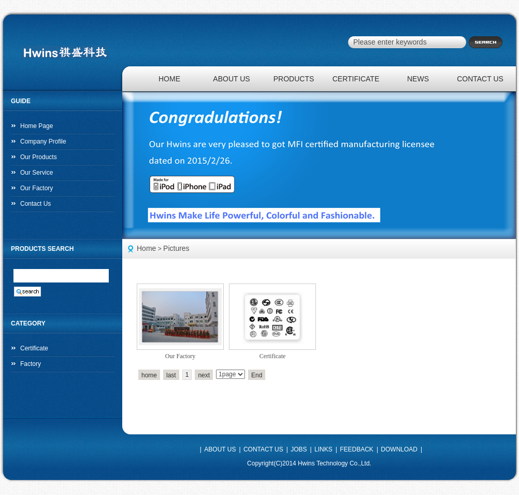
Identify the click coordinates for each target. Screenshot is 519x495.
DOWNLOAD (399, 449)
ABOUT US (231, 79)
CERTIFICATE (356, 79)
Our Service (36, 172)
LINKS (323, 449)
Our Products (38, 157)
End (256, 375)
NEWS (418, 79)
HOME (169, 79)
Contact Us (35, 203)
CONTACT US (480, 79)
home (149, 375)
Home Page (36, 126)
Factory (30, 363)
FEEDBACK (356, 449)
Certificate (273, 356)
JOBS (299, 449)
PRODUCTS (293, 79)
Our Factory (36, 188)
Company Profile (43, 141)
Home (146, 248)
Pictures (176, 248)
